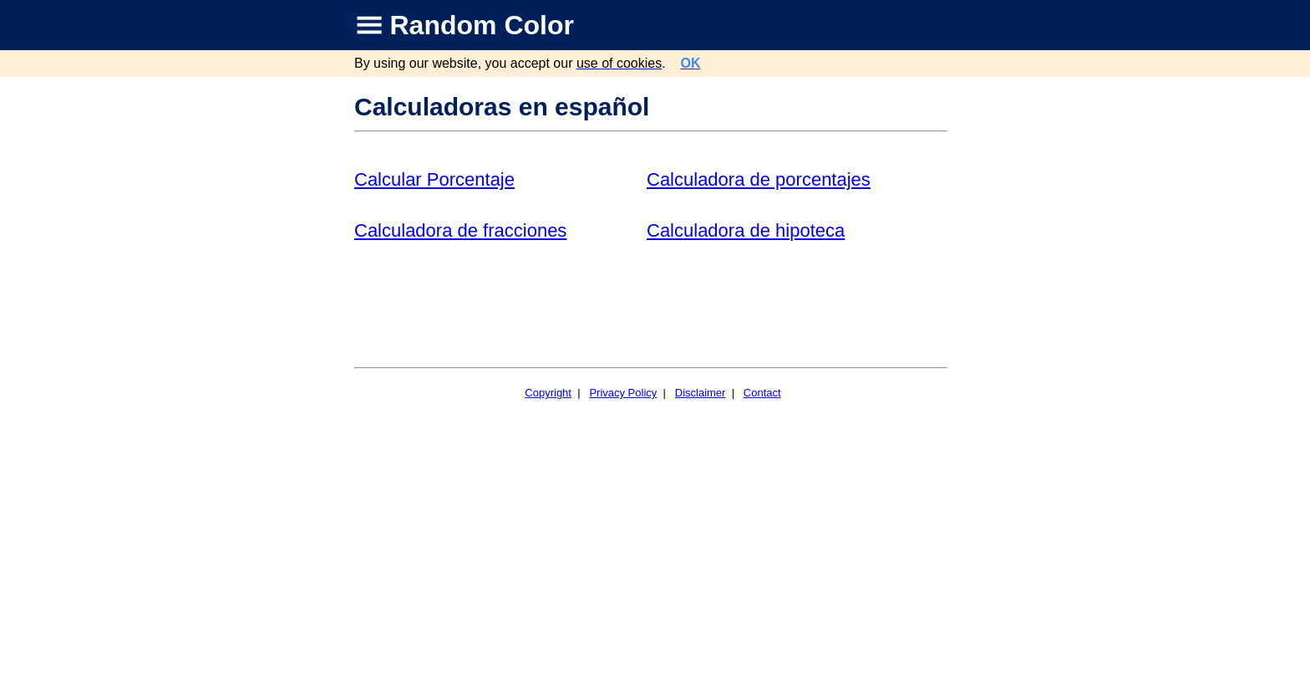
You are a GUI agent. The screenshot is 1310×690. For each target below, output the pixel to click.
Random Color (482, 25)
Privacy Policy (623, 392)
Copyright (548, 392)
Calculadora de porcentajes (759, 179)
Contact (762, 392)
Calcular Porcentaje (434, 179)
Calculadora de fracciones (460, 230)
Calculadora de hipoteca (746, 230)
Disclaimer (700, 392)
